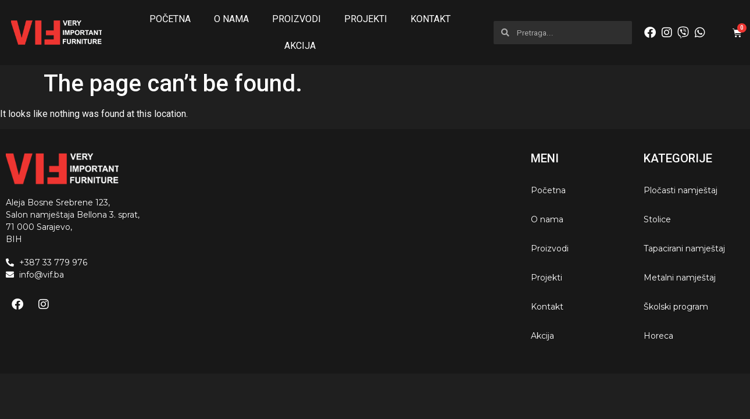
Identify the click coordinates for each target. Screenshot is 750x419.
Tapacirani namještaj (684, 248)
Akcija (300, 45)
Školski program (676, 306)
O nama (231, 18)
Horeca (658, 336)
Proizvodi (296, 18)
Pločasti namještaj (680, 190)
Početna (170, 18)
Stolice (657, 219)
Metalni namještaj (680, 277)
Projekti (365, 18)
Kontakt (430, 18)
